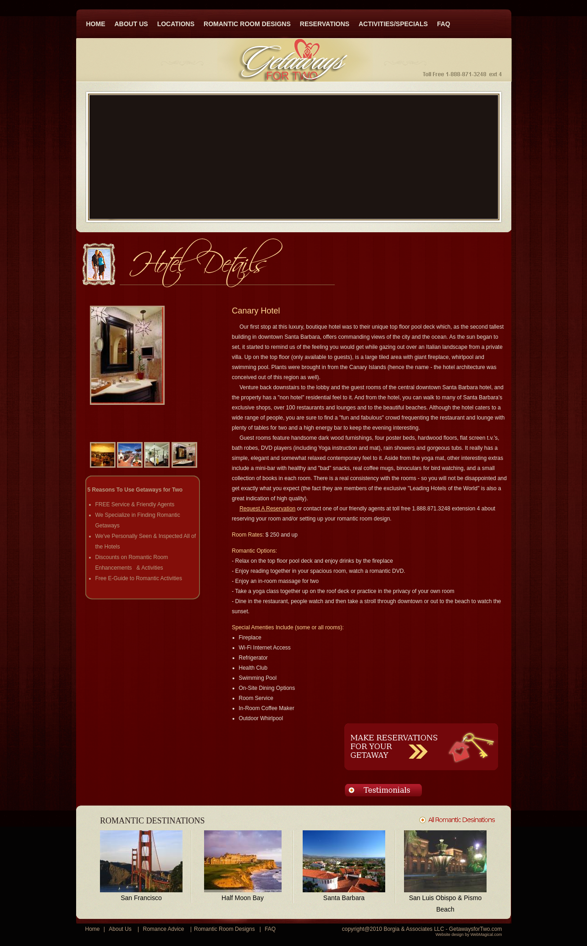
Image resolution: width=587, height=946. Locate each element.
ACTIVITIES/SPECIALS (393, 24)
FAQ (443, 24)
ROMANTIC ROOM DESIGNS (247, 24)
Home (92, 929)
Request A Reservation (267, 508)
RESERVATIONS (324, 24)
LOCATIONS (175, 24)
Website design (450, 934)
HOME (95, 24)
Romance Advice (163, 929)
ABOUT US (131, 24)
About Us (120, 929)
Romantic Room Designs (224, 929)
